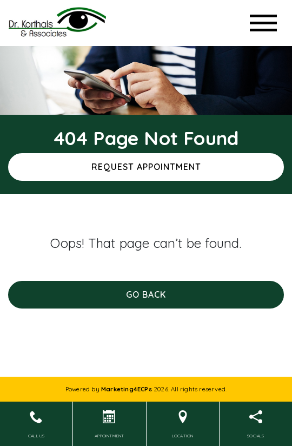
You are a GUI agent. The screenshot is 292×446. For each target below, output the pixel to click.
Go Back (146, 294)
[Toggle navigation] (263, 23)
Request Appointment (146, 166)
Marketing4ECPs (126, 389)
